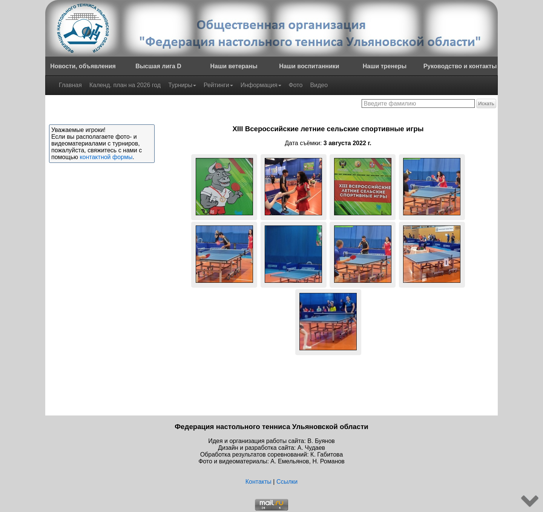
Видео (319, 85)
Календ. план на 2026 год (125, 85)
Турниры (182, 85)
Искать (486, 103)
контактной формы (106, 157)
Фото (296, 85)
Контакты (258, 481)
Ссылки (287, 481)
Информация (261, 85)
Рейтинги (218, 85)
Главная (70, 85)
